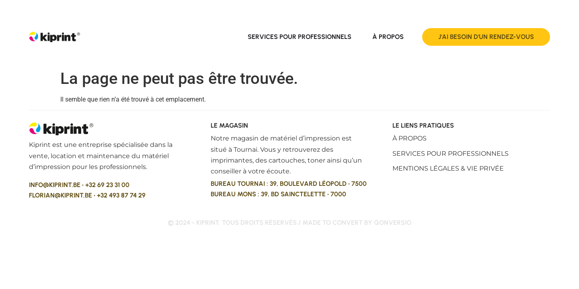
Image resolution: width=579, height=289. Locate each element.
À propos (409, 138)
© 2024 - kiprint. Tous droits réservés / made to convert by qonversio (289, 222)
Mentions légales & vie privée (448, 168)
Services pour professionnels (450, 153)
